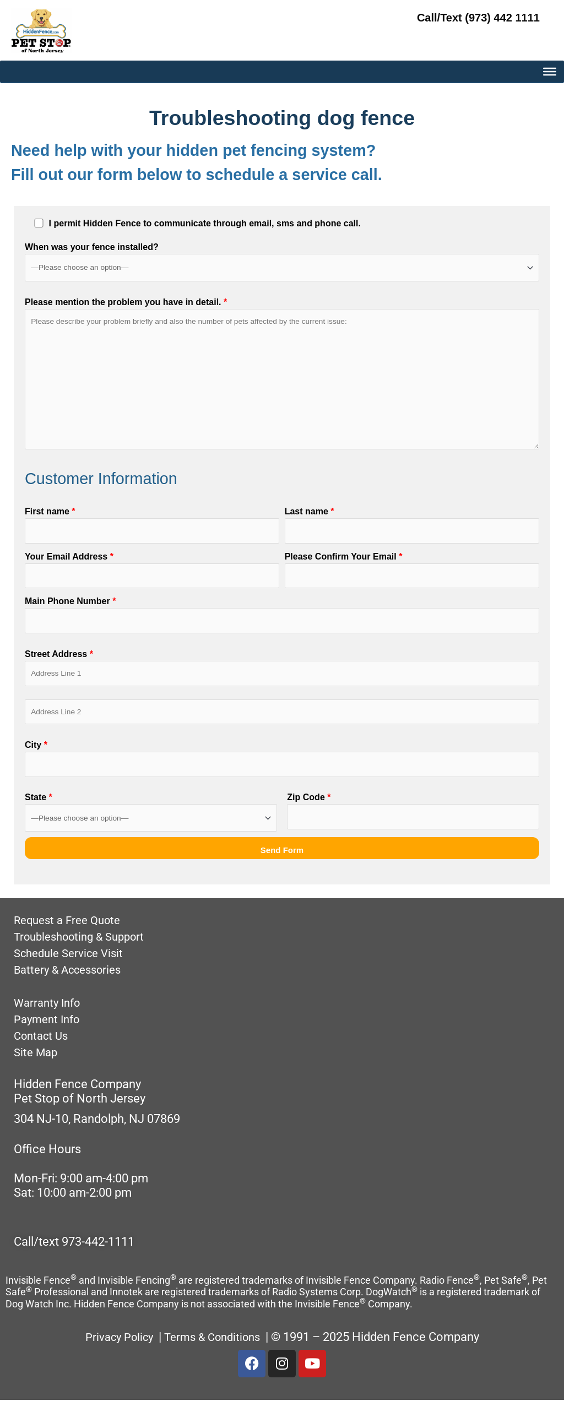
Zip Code (413, 839)
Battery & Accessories (72, 997)
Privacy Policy (115, 1364)
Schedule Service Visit (73, 980)
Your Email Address (152, 586)
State (151, 839)
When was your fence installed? (282, 261)
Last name (412, 539)
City (282, 785)
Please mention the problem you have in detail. (282, 382)
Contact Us (43, 1063)
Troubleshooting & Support (85, 964)
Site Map (37, 1080)
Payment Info (49, 1047)
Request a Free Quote (71, 947)
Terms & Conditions (216, 1364)
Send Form (282, 877)
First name (152, 539)
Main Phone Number (282, 634)
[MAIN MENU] (549, 111)
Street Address (282, 689)
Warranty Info (50, 1030)
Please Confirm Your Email (412, 586)
